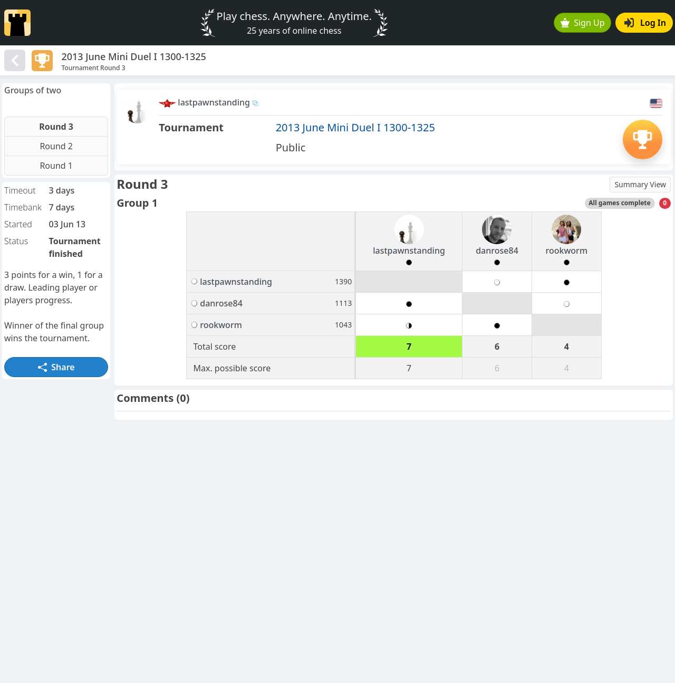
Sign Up (583, 22)
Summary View (640, 184)
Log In (645, 22)
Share (56, 367)
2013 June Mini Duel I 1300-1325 (355, 127)
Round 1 (56, 165)
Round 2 (56, 146)
